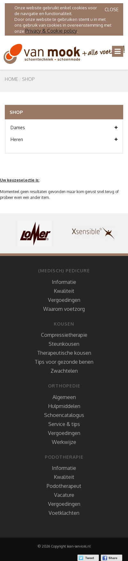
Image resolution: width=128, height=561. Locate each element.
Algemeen (64, 397)
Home (11, 79)
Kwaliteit (64, 291)
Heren (64, 139)
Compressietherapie (64, 335)
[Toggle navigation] (117, 51)
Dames (64, 127)
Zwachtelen (64, 371)
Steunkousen (64, 344)
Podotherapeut (64, 486)
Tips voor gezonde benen (64, 362)
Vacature (64, 495)
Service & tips (64, 424)
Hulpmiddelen (64, 406)
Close (111, 9)
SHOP (28, 79)
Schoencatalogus (64, 415)
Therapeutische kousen (64, 353)
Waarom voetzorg (64, 309)
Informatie (64, 282)
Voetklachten (64, 513)
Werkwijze (64, 442)
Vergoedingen (64, 300)
